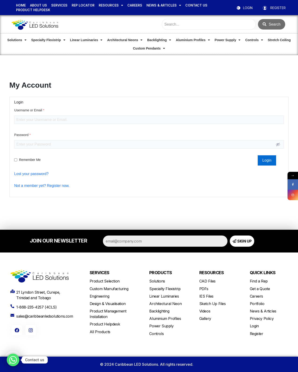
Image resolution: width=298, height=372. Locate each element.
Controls (254, 40)
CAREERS (134, 5)
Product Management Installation (108, 314)
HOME (21, 5)
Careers (256, 296)
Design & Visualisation (108, 303)
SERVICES (59, 5)
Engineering (99, 296)
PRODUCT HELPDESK (33, 10)
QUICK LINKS (263, 272)
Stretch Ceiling (279, 40)
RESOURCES (111, 5)
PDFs (203, 288)
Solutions (17, 40)
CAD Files (207, 281)
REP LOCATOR (83, 5)
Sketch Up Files (212, 303)
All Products (100, 331)
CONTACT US (196, 5)
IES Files (206, 296)
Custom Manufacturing (109, 288)
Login (254, 326)
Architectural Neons (124, 40)
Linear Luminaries (86, 40)
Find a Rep (259, 281)
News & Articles (263, 311)
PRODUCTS (160, 272)
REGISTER (278, 8)
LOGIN (248, 8)
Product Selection (105, 281)
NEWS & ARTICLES (163, 5)
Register (256, 333)
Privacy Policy (262, 318)
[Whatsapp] (13, 360)
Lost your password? (31, 174)
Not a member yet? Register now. (41, 186)
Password (22, 135)
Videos (204, 311)
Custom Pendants (149, 48)
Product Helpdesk (105, 324)
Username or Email (29, 110)
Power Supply (228, 40)
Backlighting (159, 40)
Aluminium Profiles (193, 40)
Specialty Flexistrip (48, 40)
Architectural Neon (165, 303)
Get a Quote (260, 288)
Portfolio (257, 303)
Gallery (205, 318)
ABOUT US (38, 5)
